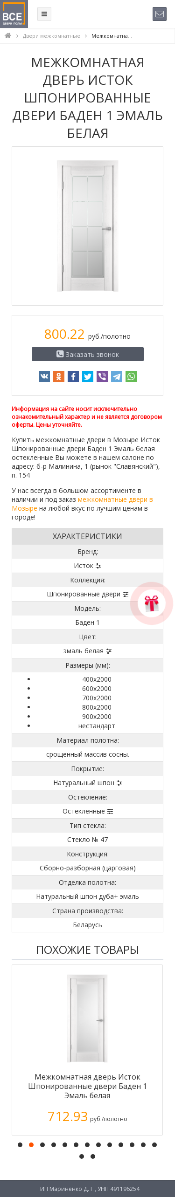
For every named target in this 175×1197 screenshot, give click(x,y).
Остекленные (84, 811)
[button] (20, 1144)
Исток (83, 565)
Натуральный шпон (83, 782)
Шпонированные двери (83, 593)
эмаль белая (83, 650)
